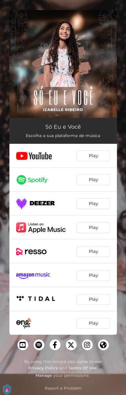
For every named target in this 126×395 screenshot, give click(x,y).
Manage (44, 375)
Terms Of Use (83, 367)
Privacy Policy (43, 367)
